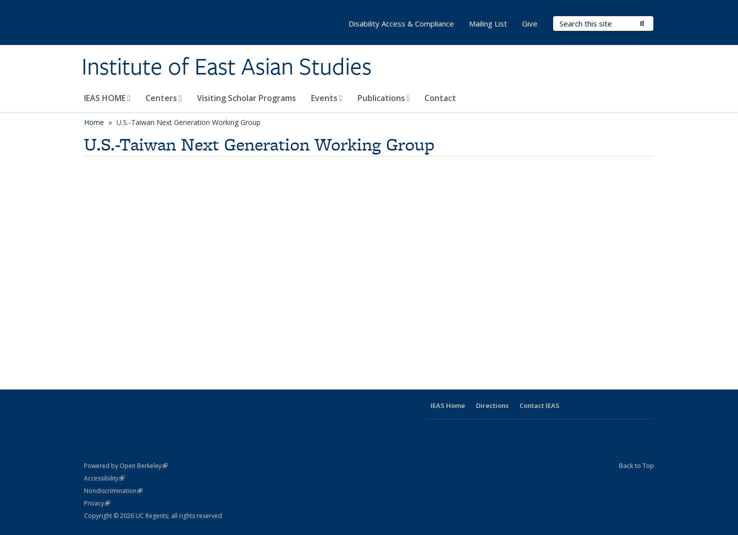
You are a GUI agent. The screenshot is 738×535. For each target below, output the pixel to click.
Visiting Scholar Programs (246, 98)
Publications (384, 98)
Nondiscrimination (113, 490)
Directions (492, 405)
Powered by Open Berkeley (126, 466)
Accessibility (104, 478)
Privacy (97, 503)
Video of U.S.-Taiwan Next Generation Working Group (244, 269)
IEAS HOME (107, 98)
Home (94, 122)
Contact (440, 98)
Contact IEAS (540, 405)
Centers (164, 98)
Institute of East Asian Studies (227, 67)
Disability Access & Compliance (401, 23)
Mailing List (488, 23)
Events (326, 98)
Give (530, 23)
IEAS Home (447, 405)
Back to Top (636, 465)
